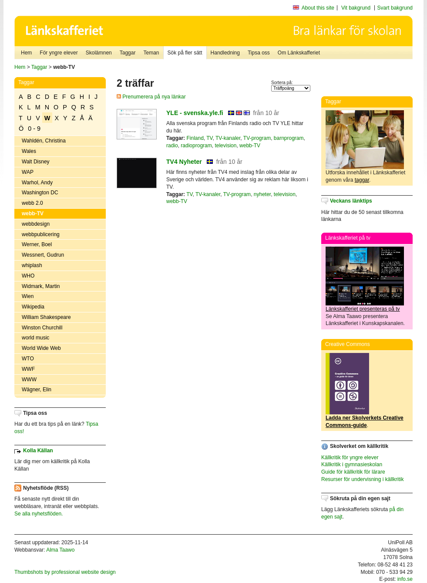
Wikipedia (33, 307)
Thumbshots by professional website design (65, 572)
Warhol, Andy (37, 183)
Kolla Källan (38, 450)
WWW (29, 379)
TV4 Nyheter (184, 161)
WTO (28, 359)
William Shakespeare (46, 317)
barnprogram (289, 138)
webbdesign (36, 224)
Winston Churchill (42, 328)
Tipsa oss (259, 53)
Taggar (128, 53)
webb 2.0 (32, 203)
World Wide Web (41, 348)
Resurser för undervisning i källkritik (362, 479)
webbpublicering (41, 234)
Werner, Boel (37, 244)
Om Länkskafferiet (299, 53)
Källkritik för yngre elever (349, 457)
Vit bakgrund (355, 8)
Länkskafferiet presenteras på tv (363, 309)
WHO (28, 276)
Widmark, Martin (41, 286)
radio (172, 145)
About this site (318, 8)
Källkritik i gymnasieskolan (351, 464)
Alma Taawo (60, 550)
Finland (194, 138)
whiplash (32, 265)
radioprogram (196, 145)
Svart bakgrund (395, 8)
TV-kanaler (227, 138)
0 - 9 (34, 128)
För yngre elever (58, 53)
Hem (26, 53)
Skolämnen (99, 53)
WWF (28, 369)
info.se (405, 579)
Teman (151, 53)
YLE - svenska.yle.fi (194, 112)
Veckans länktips (351, 201)
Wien (28, 296)
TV (209, 138)
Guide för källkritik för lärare (353, 472)
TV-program (257, 138)
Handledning (225, 53)
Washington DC (40, 193)
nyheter (262, 194)
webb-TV (33, 213)
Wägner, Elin (36, 389)
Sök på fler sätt (185, 53)
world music (35, 338)
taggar (362, 180)
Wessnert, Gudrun (43, 255)
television (225, 145)
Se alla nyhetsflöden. (38, 514)
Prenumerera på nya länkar (151, 97)
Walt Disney (36, 162)
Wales (29, 151)
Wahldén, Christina (44, 141)
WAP (28, 172)
